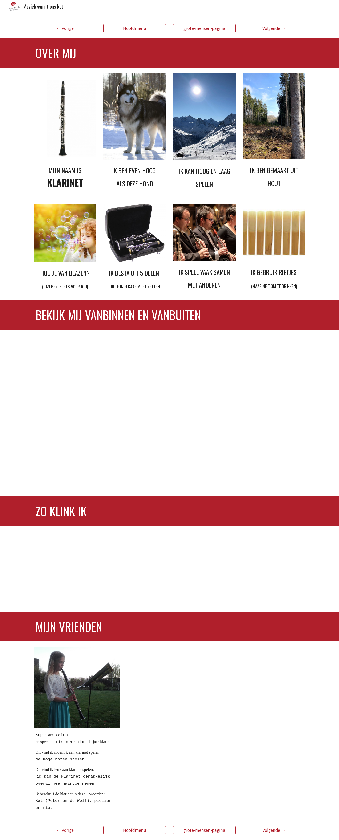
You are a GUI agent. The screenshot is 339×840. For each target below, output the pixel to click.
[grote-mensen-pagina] (204, 28)
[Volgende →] (274, 28)
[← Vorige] (65, 28)
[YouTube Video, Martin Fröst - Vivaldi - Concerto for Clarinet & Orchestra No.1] (239, 569)
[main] (169, 53)
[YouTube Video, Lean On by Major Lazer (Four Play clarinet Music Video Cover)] (100, 569)
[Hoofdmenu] (135, 28)
